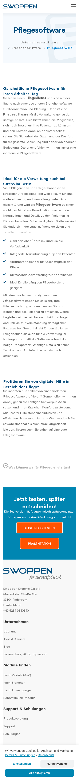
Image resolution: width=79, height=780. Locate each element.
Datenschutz (46, 755)
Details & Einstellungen (20, 755)
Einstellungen (22, 763)
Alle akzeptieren (39, 773)
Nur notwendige (57, 763)
